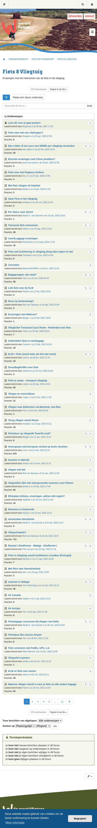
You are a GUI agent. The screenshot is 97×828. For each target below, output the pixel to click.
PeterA (26, 291)
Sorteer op (19, 726)
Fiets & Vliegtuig (23, 72)
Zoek (89, 105)
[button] (69, 701)
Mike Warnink (29, 651)
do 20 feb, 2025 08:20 (39, 331)
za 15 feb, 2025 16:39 (42, 344)
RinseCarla (28, 242)
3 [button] (38, 701)
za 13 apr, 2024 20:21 (42, 424)
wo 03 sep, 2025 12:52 (41, 229)
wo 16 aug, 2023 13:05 (38, 572)
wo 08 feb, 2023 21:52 (38, 638)
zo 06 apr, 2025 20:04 (49, 305)
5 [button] (49, 701)
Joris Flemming (30, 585)
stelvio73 (27, 371)
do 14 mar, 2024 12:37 (41, 463)
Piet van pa (28, 549)
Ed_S (25, 176)
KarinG (26, 513)
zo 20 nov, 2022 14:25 (40, 688)
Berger (26, 318)
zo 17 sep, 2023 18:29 (43, 559)
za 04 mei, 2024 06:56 (38, 410)
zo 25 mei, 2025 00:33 (39, 278)
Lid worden (75, 16)
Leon (25, 450)
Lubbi (25, 384)
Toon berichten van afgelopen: (32, 720)
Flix (24, 410)
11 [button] (62, 701)
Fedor (25, 688)
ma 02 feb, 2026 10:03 (44, 149)
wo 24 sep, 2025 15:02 (55, 215)
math (25, 331)
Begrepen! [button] (80, 818)
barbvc (26, 229)
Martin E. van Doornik (32, 215)
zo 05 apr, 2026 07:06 (42, 136)
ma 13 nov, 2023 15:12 (41, 513)
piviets (25, 189)
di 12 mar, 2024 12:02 (49, 473)
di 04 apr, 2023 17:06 (37, 612)
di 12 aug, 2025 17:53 (45, 242)
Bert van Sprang (30, 305)
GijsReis (26, 500)
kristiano (26, 202)
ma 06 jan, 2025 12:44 (40, 357)
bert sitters (27, 149)
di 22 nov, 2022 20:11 (39, 674)
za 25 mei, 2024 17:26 (41, 397)
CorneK (26, 344)
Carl (24, 278)
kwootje (26, 424)
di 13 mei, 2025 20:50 (41, 291)
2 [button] (32, 701)
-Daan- (26, 397)
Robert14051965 (30, 268)
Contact (89, 16)
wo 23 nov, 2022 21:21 (41, 661)
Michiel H (27, 559)
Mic (24, 572)
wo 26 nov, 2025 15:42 (43, 202)
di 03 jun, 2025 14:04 (49, 268)
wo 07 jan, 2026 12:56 (40, 176)
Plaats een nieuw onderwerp (23, 97)
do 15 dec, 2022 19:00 (47, 651)
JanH (25, 357)
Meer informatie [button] (15, 822)
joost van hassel (30, 162)
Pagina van (58, 89)
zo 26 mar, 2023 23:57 (55, 625)
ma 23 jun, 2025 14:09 (43, 255)
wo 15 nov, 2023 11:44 (43, 500)
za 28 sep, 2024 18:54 (40, 384)
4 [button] (43, 701)
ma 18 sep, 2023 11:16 (45, 549)
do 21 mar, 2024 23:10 (39, 450)
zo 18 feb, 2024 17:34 (40, 486)
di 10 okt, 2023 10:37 (49, 536)
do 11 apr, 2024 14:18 (41, 437)
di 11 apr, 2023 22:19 (41, 598)
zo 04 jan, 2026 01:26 (40, 189)
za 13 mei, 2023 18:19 (49, 585)
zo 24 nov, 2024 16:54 (43, 371)
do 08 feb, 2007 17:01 (43, 126)
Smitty (25, 463)
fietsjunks (27, 126)
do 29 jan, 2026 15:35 (49, 162)
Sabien (26, 598)
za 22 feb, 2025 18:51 (41, 318)
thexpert (26, 136)
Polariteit (27, 255)
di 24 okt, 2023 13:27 (54, 523)
